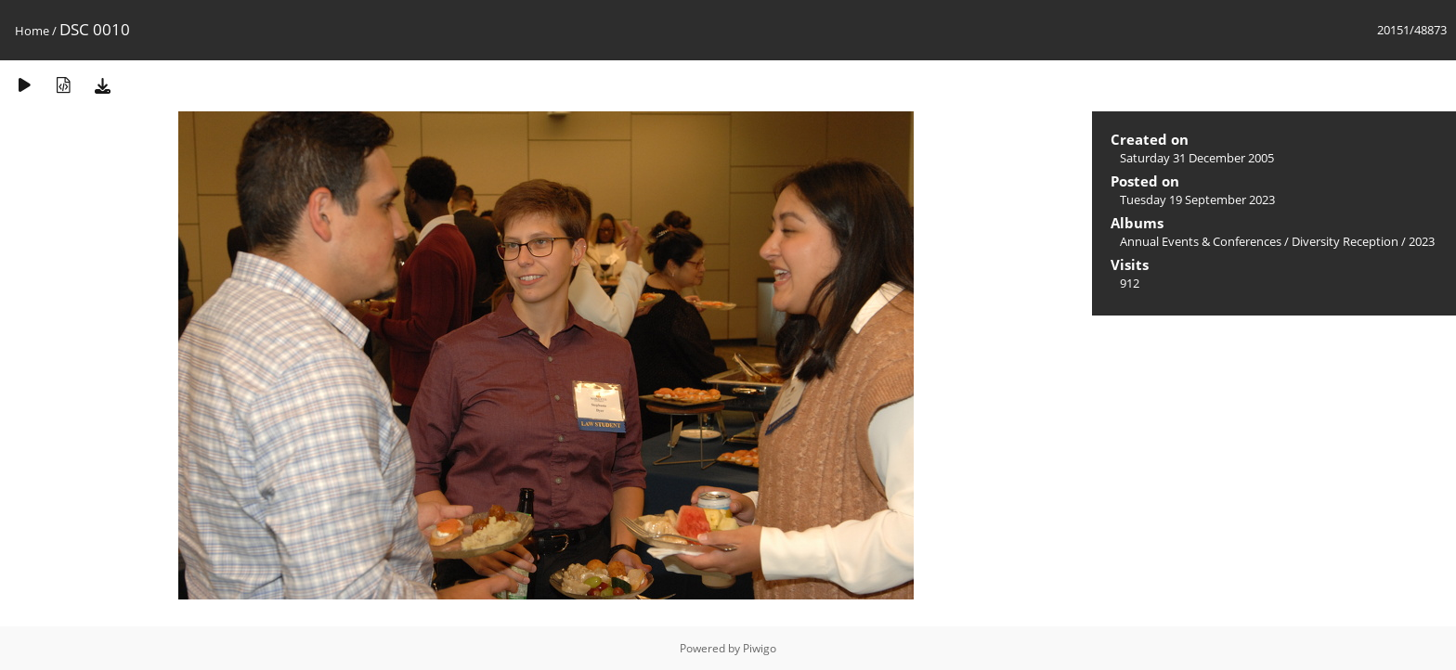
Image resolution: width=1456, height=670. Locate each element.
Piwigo (759, 648)
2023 (1422, 241)
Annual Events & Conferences (1200, 241)
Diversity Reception (1345, 241)
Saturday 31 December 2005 (1197, 157)
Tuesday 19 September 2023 (1197, 199)
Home (32, 30)
